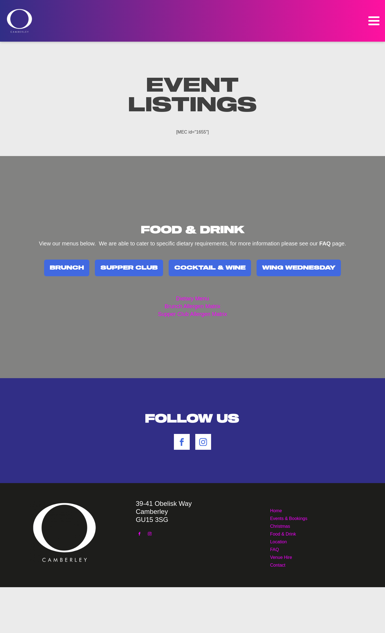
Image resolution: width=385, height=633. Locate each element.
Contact (277, 564)
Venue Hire (281, 557)
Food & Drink (283, 533)
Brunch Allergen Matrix (192, 306)
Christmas (280, 526)
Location (278, 541)
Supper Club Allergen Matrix (192, 314)
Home (276, 510)
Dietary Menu (192, 298)
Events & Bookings (288, 518)
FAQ (274, 549)
